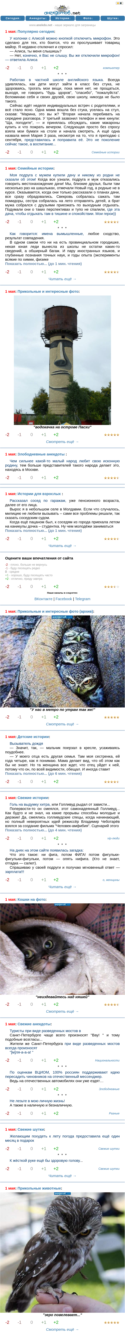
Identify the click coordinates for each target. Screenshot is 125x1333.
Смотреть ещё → (62, 442)
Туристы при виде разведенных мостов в (45, 1031)
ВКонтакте (43, 599)
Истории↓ (63, 18)
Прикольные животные (39, 1188)
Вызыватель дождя (26, 743)
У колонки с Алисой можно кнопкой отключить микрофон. (61, 38)
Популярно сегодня (36, 31)
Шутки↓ (113, 18)
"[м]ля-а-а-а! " (21, 1052)
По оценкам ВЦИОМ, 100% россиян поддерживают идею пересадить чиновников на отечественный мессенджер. (62, 1074)
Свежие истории (33, 798)
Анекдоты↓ (38, 18)
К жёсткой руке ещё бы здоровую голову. (45, 1160)
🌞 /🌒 (119, 3)
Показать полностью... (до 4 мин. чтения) (43, 830)
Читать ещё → (62, 279)
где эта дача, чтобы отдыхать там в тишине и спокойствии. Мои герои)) (62, 211)
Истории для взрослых (40, 494)
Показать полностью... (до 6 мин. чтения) (43, 773)
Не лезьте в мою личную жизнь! (37, 1101)
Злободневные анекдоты (42, 454)
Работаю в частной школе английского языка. (57, 80)
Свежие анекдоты (34, 1024)
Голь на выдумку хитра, (30, 804)
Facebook (64, 599)
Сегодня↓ (13, 18)
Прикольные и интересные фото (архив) (55, 611)
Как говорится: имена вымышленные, (47, 234)
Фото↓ (88, 18)
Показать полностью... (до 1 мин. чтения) (43, 264)
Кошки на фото (31, 899)
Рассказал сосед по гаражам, (38, 500)
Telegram (82, 599)
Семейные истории (35, 168)
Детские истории (33, 737)
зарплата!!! (14, 872)
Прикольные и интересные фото (48, 291)
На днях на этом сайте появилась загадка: (47, 850)
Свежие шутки (31, 1129)
